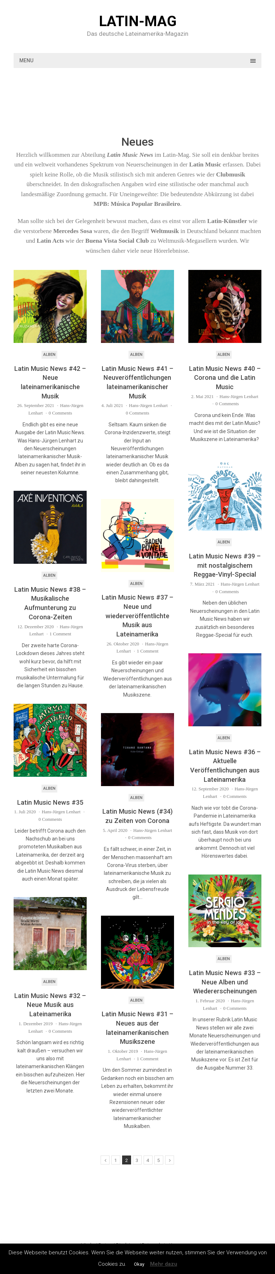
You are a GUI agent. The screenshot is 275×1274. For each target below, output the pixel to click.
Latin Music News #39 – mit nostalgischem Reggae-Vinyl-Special (225, 565)
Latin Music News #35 (50, 802)
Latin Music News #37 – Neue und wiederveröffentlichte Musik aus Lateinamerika (137, 616)
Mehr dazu (163, 1264)
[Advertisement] (144, 98)
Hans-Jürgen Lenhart (148, 405)
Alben (49, 354)
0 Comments (60, 413)
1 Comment (60, 633)
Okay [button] (139, 1264)
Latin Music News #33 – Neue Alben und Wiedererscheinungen (225, 982)
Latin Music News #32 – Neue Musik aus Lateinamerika (50, 1005)
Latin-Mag (138, 21)
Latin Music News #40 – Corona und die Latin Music (225, 378)
